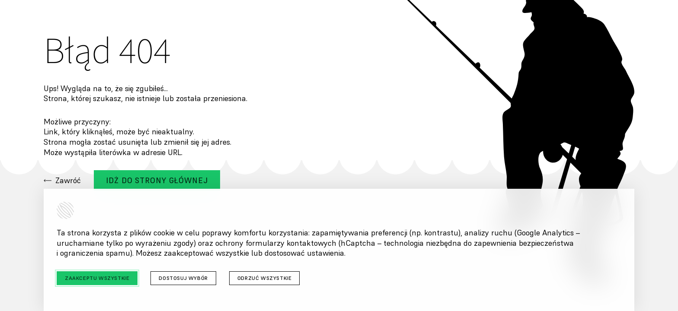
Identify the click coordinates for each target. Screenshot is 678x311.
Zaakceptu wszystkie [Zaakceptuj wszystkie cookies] (97, 278)
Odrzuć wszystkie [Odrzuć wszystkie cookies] (264, 278)
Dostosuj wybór (183, 278)
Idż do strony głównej (157, 180)
